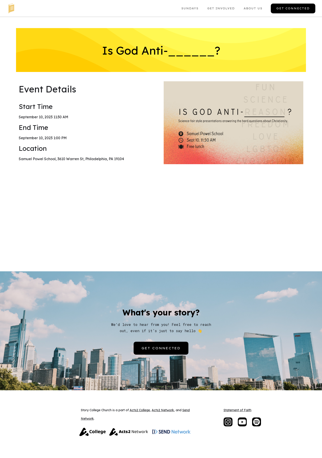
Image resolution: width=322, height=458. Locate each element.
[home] (11, 8)
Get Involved (221, 8)
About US (253, 8)
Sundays (189, 8)
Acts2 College (140, 410)
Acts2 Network (163, 410)
